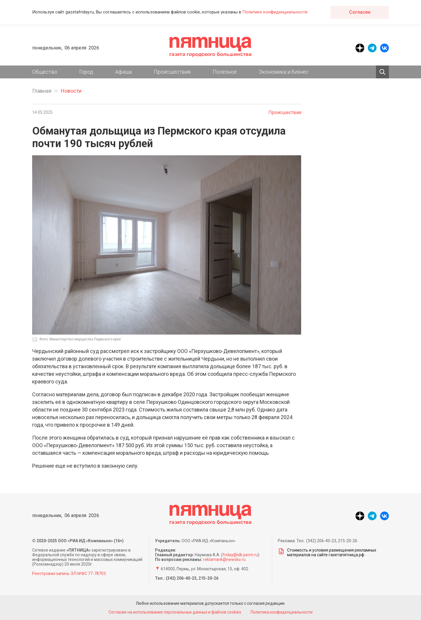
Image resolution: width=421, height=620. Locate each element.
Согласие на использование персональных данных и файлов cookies (174, 612)
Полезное (225, 72)
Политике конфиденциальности (274, 12)
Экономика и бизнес (284, 72)
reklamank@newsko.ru (224, 559)
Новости (71, 91)
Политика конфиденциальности (282, 612)
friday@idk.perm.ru (240, 554)
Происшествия (172, 72)
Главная (41, 91)
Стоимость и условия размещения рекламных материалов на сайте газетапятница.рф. (327, 552)
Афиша (123, 72)
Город (86, 72)
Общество (44, 72)
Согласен (359, 12)
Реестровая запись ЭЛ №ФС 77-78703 (69, 573)
